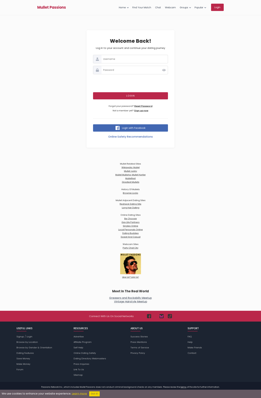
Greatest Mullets (130, 182)
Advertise (79, 336)
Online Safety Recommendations (130, 137)
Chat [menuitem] (158, 7)
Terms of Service (139, 347)
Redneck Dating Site (130, 204)
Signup (20, 336)
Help (190, 342)
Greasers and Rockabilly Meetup (130, 298)
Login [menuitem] (217, 7)
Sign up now (141, 110)
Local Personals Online (130, 229)
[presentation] (130, 83)
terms (183, 387)
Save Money (23, 358)
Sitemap (78, 375)
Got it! (94, 393)
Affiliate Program (83, 342)
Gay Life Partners (130, 222)
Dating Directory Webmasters (90, 358)
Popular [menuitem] (199, 7)
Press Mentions (138, 342)
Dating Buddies (130, 233)
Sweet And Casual (130, 236)
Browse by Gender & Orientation (34, 347)
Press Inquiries (81, 364)
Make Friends (195, 347)
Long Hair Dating (130, 207)
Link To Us (79, 369)
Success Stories (139, 336)
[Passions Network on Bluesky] (161, 316)
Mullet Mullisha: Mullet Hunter (130, 174)
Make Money (23, 364)
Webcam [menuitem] (170, 7)
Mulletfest (130, 178)
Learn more (79, 394)
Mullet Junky (130, 171)
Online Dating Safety (85, 353)
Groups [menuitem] (184, 7)
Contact (192, 353)
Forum (19, 369)
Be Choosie (130, 218)
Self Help (78, 347)
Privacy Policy (137, 353)
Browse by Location (27, 342)
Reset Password (143, 106)
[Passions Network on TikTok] (170, 316)
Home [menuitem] (122, 7)
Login (29, 336)
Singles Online (130, 225)
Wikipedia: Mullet (131, 167)
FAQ (190, 336)
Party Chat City (130, 247)
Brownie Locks (130, 193)
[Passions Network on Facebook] (149, 316)
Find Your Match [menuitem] (141, 7)
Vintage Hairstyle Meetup (130, 301)
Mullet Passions (51, 7)
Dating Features (25, 353)
